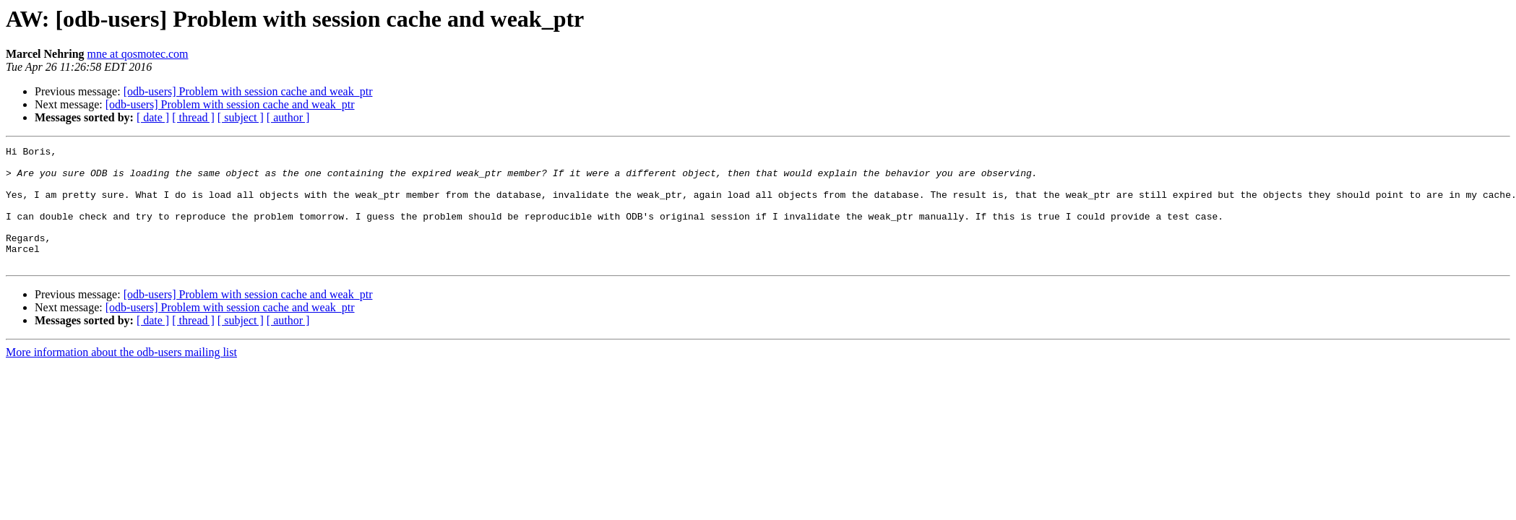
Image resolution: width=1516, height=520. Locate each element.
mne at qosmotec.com (138, 54)
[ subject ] (241, 117)
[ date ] (153, 117)
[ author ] (288, 117)
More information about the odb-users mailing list (121, 376)
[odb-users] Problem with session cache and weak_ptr (248, 91)
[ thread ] (193, 117)
